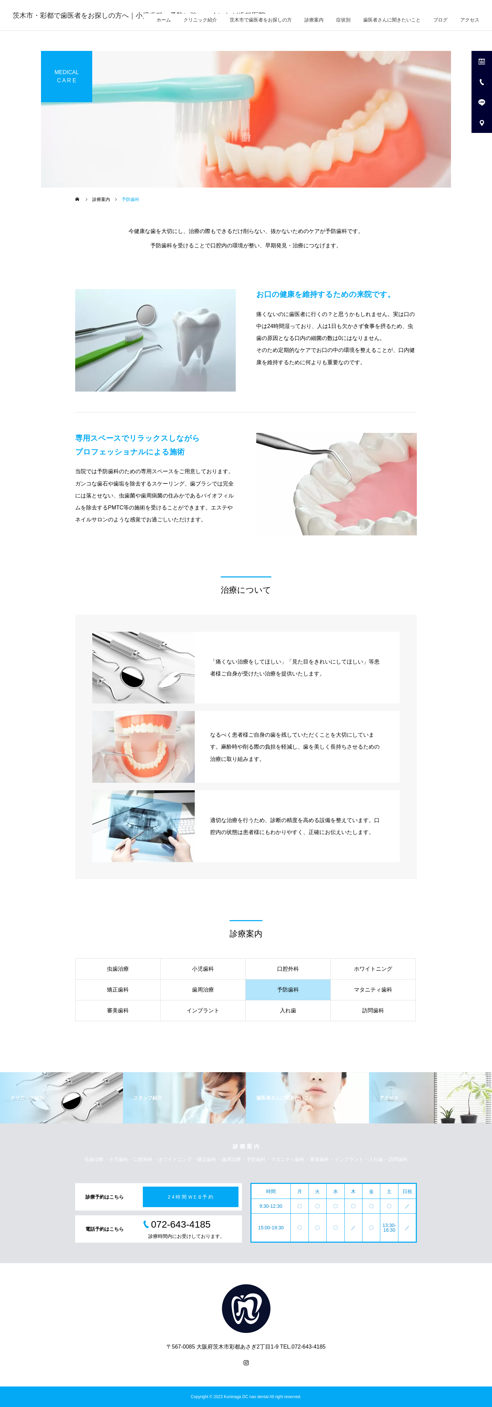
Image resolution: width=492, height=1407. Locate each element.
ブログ (440, 20)
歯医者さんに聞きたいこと (392, 20)
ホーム (163, 20)
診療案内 (314, 20)
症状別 (343, 20)
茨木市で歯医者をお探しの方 (261, 20)
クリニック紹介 (200, 20)
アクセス (469, 20)
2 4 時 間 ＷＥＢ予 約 (190, 1197)
